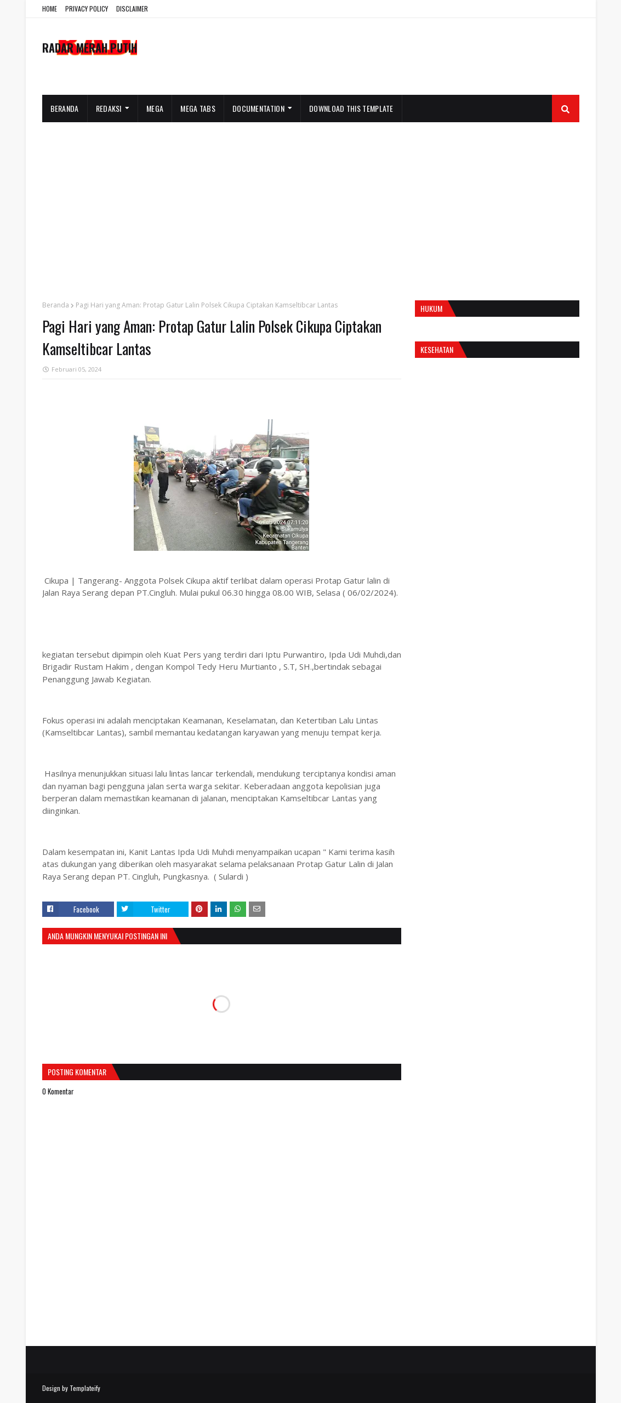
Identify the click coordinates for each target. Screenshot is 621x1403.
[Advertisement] (311, 204)
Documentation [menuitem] (258, 108)
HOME (49, 8)
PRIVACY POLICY (86, 8)
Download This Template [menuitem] (351, 108)
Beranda (55, 305)
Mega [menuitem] (154, 108)
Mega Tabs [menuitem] (197, 108)
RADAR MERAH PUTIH (89, 47)
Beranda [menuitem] (64, 108)
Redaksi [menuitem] (109, 108)
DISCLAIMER (132, 8)
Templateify (85, 1388)
